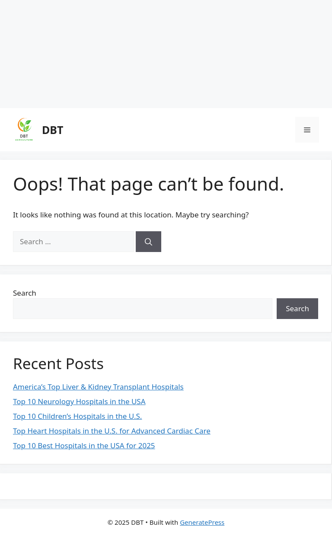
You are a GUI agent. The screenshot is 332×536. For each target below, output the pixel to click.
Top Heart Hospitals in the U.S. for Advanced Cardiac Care (112, 431)
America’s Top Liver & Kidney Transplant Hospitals (98, 387)
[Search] (148, 241)
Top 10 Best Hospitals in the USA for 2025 (84, 445)
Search (24, 293)
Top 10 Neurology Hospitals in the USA (79, 401)
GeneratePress (202, 522)
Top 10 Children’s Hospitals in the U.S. (77, 416)
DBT (52, 129)
